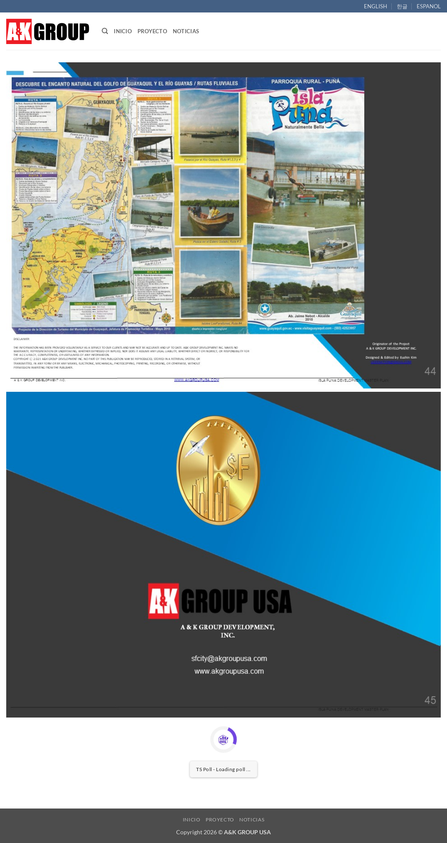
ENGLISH (375, 6)
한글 (402, 6)
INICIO (123, 31)
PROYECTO (152, 31)
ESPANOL (429, 6)
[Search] (105, 31)
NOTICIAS (186, 31)
